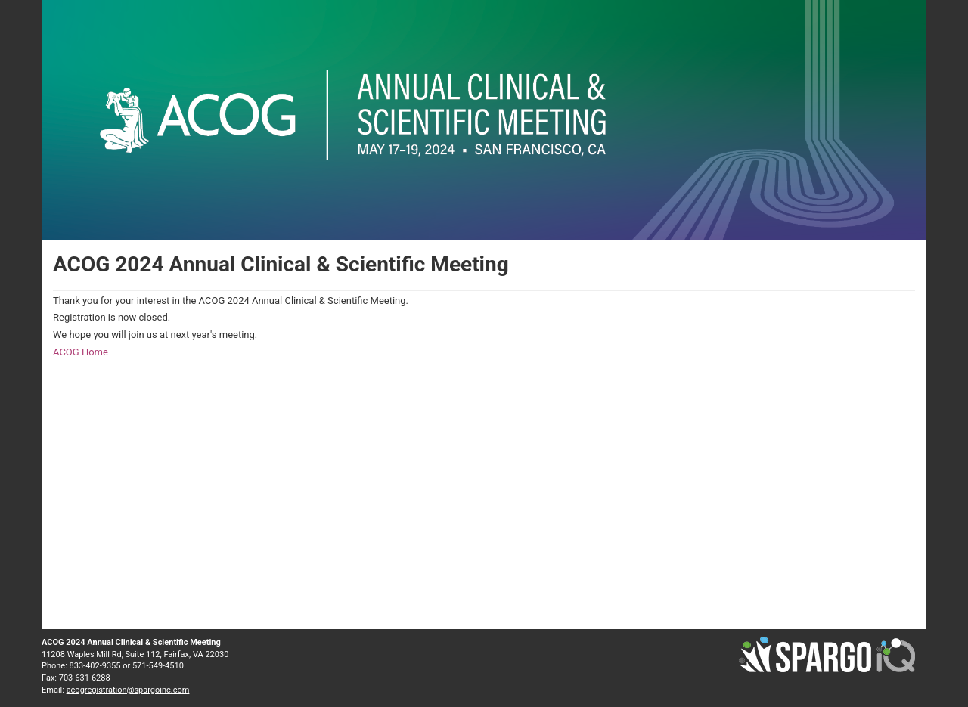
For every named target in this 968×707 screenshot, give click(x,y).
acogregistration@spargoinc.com (128, 690)
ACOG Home (80, 352)
